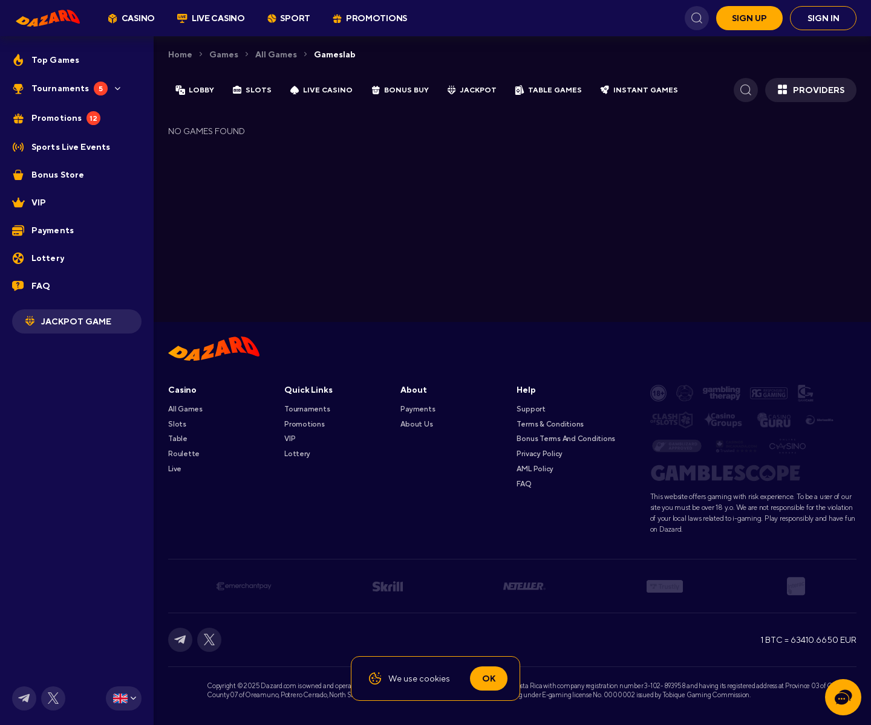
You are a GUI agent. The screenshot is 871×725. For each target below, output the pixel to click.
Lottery (297, 454)
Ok (488, 678)
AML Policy (535, 469)
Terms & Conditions (550, 424)
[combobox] (124, 698)
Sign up (749, 18)
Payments (417, 409)
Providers (810, 90)
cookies (434, 678)
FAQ (523, 484)
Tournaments (307, 409)
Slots (177, 424)
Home (180, 54)
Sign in (823, 18)
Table (178, 438)
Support (531, 409)
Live (174, 469)
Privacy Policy (540, 454)
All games (276, 54)
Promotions (304, 424)
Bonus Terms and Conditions (566, 438)
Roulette (184, 454)
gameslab (335, 54)
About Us (416, 424)
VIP (289, 438)
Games (223, 54)
